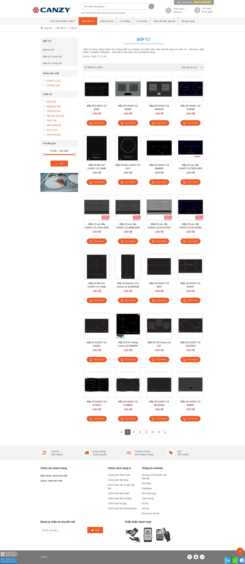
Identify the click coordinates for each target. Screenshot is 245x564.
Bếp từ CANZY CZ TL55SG (97, 403)
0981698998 (202, 2)
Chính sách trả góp (117, 503)
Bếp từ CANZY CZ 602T (159, 285)
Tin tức (145, 503)
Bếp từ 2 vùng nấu (52, 56)
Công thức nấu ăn (150, 513)
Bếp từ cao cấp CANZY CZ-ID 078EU (190, 226)
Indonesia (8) (51, 134)
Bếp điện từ (61, 28)
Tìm (59, 163)
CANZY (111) (52, 80)
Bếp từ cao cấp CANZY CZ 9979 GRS (190, 167)
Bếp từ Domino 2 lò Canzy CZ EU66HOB (128, 285)
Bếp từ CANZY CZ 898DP (190, 403)
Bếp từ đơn (49, 49)
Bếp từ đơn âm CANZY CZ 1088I (97, 167)
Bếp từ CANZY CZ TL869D (190, 107)
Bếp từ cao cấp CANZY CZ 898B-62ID (128, 226)
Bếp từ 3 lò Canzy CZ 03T (159, 344)
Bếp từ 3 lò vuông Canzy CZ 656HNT (128, 344)
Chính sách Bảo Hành (118, 493)
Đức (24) (49, 101)
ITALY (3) (49, 120)
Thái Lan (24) (52, 110)
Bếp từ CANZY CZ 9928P (128, 107)
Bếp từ (74, 28)
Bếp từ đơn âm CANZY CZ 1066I (97, 285)
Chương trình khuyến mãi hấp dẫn (154, 477)
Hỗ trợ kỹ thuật (149, 493)
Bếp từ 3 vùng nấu (52, 63)
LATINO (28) (51, 85)
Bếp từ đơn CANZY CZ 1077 (128, 167)
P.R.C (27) (50, 129)
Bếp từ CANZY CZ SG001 (97, 344)
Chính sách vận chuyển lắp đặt (121, 487)
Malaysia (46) (52, 106)
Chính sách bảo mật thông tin (122, 508)
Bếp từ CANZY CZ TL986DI (128, 403)
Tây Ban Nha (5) (53, 115)
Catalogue (147, 488)
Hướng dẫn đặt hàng (118, 480)
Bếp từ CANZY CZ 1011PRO (190, 344)
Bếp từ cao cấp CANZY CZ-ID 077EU (159, 226)
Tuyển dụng (147, 498)
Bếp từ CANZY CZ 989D (97, 107)
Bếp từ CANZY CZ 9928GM (159, 107)
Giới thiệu (146, 483)
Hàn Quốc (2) (52, 124)
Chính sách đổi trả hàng (119, 498)
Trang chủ (46, 28)
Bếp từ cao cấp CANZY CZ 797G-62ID (97, 226)
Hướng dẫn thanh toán (119, 475)
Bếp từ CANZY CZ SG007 (190, 285)
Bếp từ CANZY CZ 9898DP (159, 167)
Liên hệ (145, 508)
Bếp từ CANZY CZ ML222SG (159, 403)
